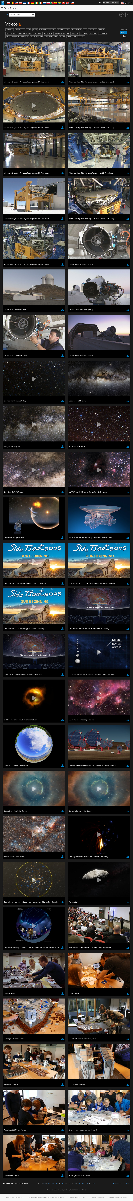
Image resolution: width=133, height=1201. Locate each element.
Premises (103, 33)
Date (124, 36)
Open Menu (8, 8)
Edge (10, 640)
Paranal (93, 33)
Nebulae (83, 33)
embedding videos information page (59, 592)
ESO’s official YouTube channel (61, 587)
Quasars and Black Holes (17, 37)
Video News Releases (76, 37)
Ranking (123, 33)
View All (9, 30)
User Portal (115, 3)
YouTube (6, 587)
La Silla (74, 33)
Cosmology (77, 30)
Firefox (10, 642)
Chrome (11, 637)
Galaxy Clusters (61, 33)
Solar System (37, 37)
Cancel (21, 683)
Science (106, 3)
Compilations (63, 30)
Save (8, 683)
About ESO (19, 30)
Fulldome (38, 33)
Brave (10, 635)
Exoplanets (11, 33)
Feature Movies (24, 33)
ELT (85, 30)
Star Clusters (51, 37)
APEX (35, 30)
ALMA (28, 30)
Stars (62, 37)
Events (101, 30)
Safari (10, 645)
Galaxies (48, 33)
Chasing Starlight (47, 30)
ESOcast (92, 30)
